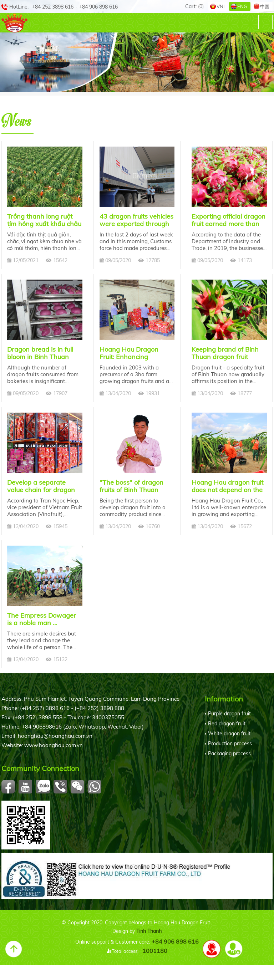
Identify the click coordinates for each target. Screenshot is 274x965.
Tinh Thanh (149, 931)
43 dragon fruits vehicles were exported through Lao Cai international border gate (136, 220)
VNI (220, 6)
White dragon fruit (229, 733)
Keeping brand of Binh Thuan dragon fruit (225, 353)
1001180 (154, 950)
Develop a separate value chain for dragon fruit (41, 486)
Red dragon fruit (226, 723)
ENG (242, 6)
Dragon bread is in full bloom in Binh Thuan (40, 353)
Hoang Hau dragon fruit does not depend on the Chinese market (227, 486)
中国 (264, 6)
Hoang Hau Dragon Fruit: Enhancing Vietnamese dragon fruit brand (136, 353)
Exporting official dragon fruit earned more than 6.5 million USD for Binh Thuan (228, 220)
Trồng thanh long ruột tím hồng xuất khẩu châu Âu (44, 220)
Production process (230, 743)
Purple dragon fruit (229, 713)
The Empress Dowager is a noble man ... (41, 619)
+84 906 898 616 (175, 941)
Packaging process (229, 753)
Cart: (194, 6)
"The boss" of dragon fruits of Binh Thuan (131, 486)
